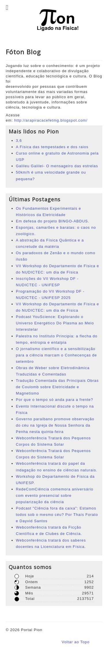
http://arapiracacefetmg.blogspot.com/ (51, 120)
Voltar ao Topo (76, 642)
